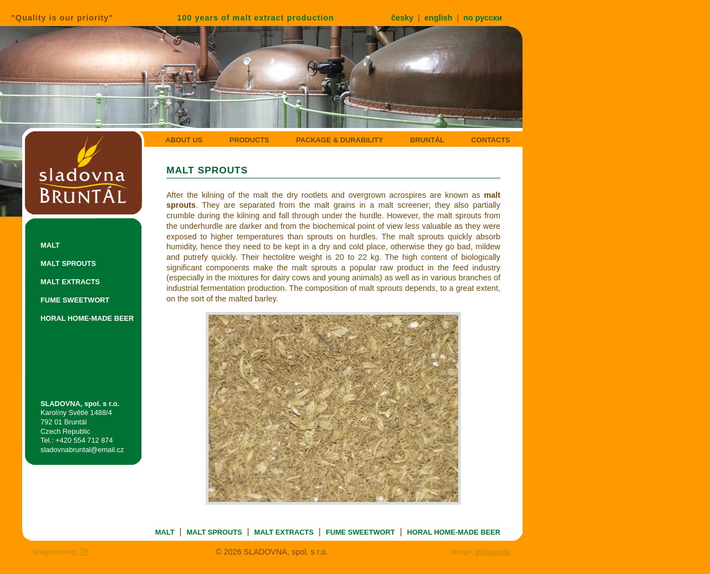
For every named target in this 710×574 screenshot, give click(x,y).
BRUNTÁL (427, 140)
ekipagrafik (492, 551)
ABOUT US (183, 140)
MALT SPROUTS (68, 263)
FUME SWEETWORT (74, 300)
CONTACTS (490, 140)
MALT (50, 245)
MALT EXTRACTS (70, 282)
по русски (482, 17)
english (438, 17)
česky (402, 17)
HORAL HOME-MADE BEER (87, 318)
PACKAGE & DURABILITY (339, 140)
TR (84, 551)
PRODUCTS (250, 140)
